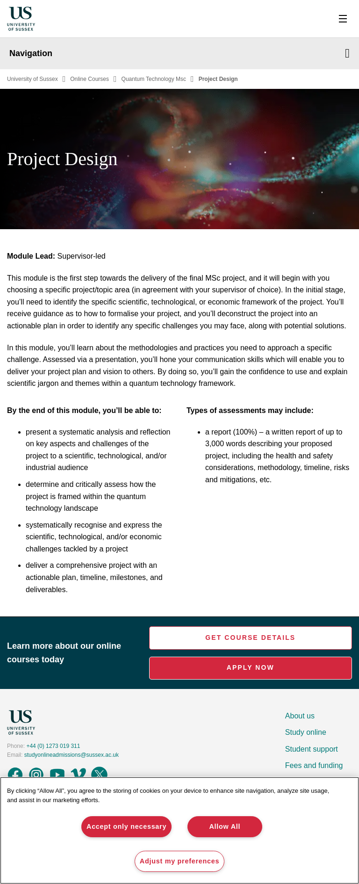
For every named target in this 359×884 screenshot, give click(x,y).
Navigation (179, 53)
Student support (311, 749)
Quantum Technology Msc (154, 79)
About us (300, 716)
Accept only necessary (126, 826)
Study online (305, 732)
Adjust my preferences (179, 861)
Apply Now (250, 667)
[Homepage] (21, 19)
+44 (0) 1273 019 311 (53, 746)
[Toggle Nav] (342, 18)
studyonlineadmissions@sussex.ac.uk (71, 755)
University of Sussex (32, 79)
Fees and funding (314, 765)
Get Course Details (250, 637)
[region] (179, 830)
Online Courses (89, 79)
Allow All (224, 826)
